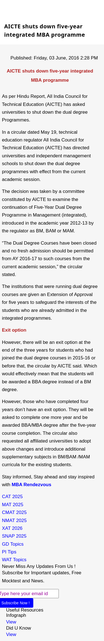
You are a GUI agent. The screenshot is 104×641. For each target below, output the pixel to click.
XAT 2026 (12, 528)
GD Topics (13, 544)
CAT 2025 (12, 496)
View (11, 622)
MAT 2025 (12, 504)
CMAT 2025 (14, 512)
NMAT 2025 (14, 520)
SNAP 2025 (14, 536)
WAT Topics (14, 559)
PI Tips (9, 552)
